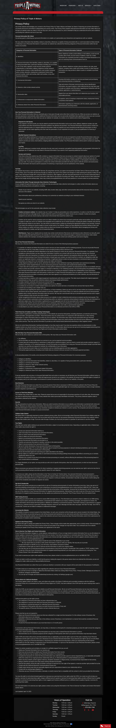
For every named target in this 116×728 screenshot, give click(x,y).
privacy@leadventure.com (58, 178)
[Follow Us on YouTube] (93, 710)
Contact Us (58, 722)
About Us (54, 722)
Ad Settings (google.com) (65, 574)
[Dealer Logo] (27, 5)
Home (51, 722)
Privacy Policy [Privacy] (63, 722)
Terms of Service (85, 170)
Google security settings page (30, 178)
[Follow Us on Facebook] (84, 710)
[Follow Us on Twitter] (88, 710)
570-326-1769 (89, 707)
